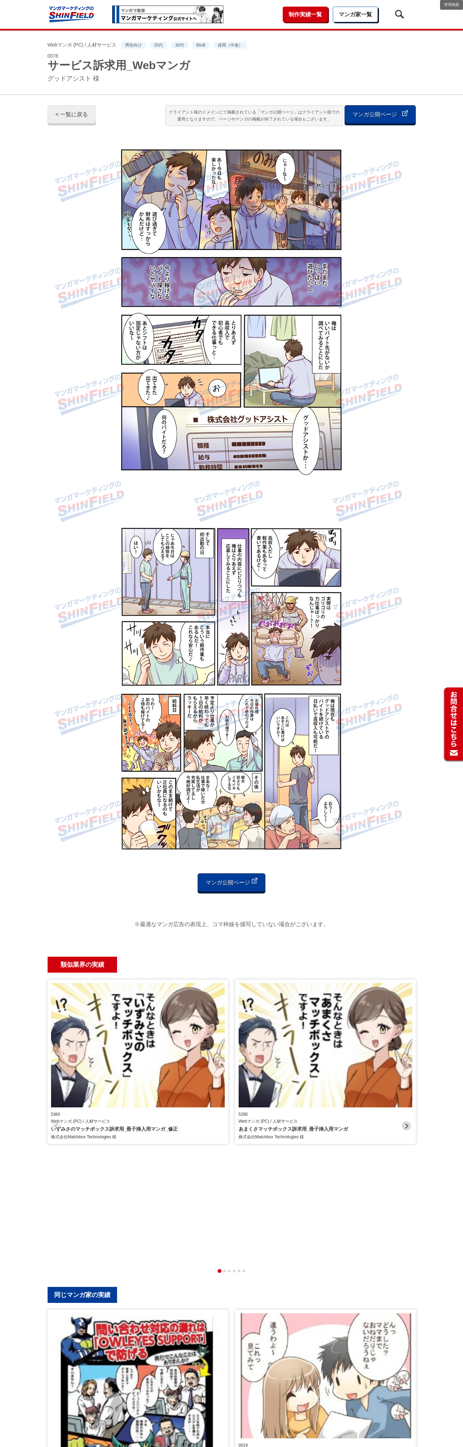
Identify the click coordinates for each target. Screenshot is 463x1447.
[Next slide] (406, 1041)
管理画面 (451, 4)
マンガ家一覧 (355, 14)
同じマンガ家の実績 (82, 1124)
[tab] (219, 1101)
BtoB (200, 45)
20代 (158, 45)
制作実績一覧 (305, 14)
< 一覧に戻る (72, 114)
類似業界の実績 (82, 964)
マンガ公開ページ (380, 113)
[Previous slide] (56, 1041)
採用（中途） (230, 45)
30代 (179, 45)
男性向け (133, 45)
